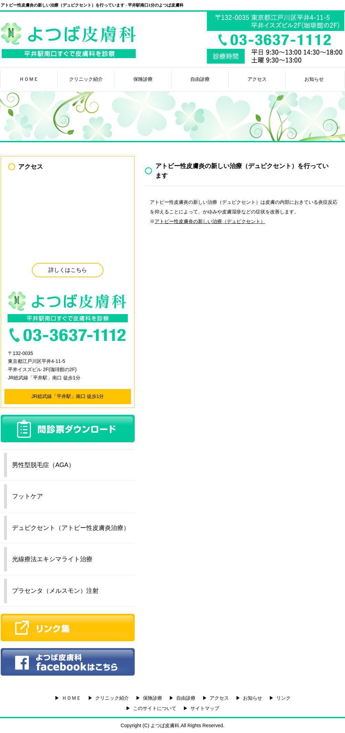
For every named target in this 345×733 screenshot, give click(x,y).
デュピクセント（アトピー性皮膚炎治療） (71, 527)
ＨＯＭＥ (28, 79)
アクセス (257, 79)
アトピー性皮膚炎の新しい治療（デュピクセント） (210, 221)
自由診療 (200, 79)
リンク (283, 698)
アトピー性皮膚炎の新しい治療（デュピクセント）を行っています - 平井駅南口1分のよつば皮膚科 (92, 5)
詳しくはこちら (67, 270)
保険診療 (143, 79)
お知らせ (314, 79)
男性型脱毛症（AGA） (43, 465)
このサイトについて (154, 708)
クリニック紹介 (86, 79)
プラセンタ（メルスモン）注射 (55, 590)
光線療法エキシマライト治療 (52, 559)
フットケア (27, 496)
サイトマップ (204, 708)
